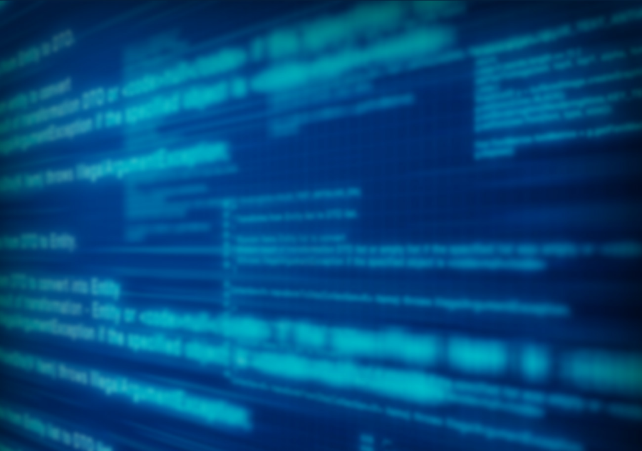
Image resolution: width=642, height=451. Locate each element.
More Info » (428, 170)
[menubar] (321, 113)
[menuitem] (54, 100)
